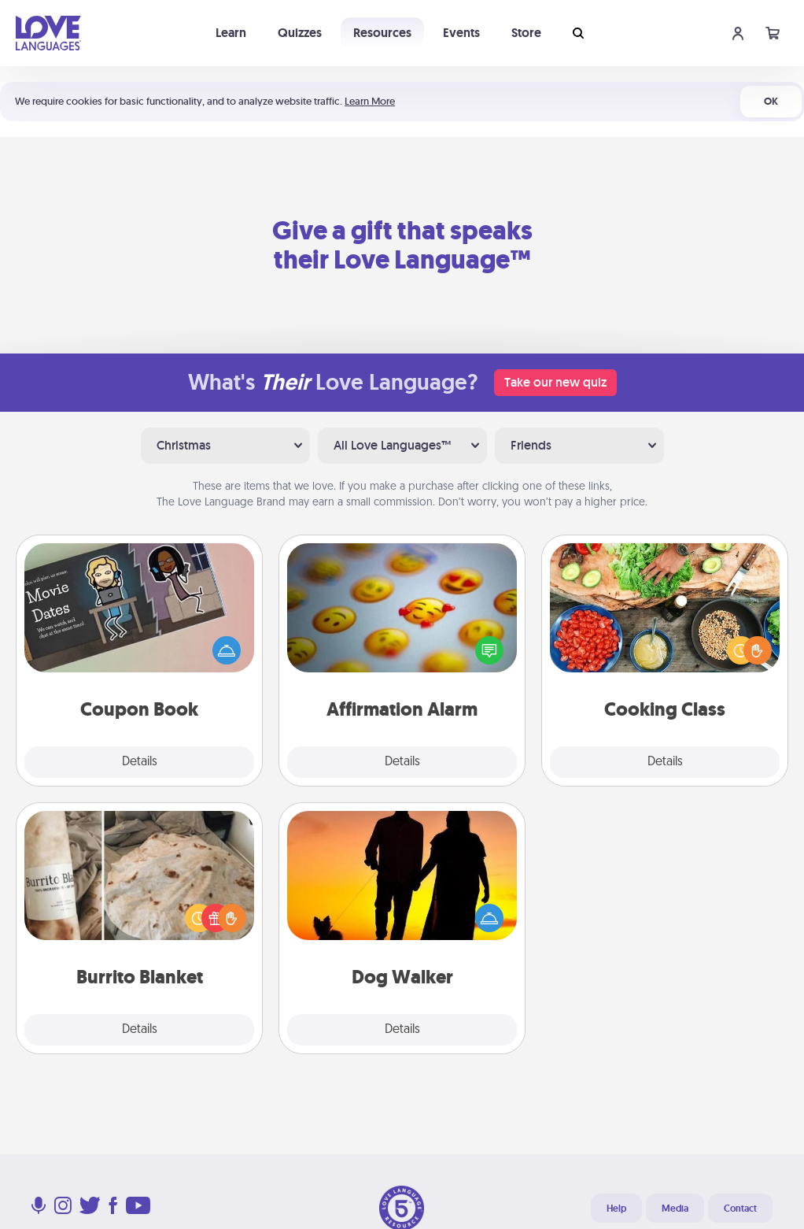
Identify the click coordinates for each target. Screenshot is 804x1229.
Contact (740, 1208)
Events (461, 32)
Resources (382, 32)
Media (675, 1208)
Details (139, 762)
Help (616, 1208)
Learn (231, 32)
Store (526, 32)
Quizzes (300, 32)
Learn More (370, 101)
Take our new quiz (555, 382)
